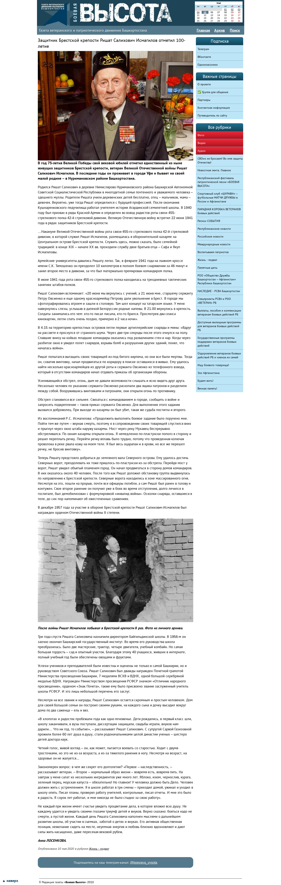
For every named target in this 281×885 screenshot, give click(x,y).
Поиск (235, 30)
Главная (203, 30)
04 (198, 12)
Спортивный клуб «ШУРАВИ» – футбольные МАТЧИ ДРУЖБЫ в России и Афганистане (218, 197)
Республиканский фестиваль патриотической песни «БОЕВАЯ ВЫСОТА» (218, 181)
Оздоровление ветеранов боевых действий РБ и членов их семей (219, 355)
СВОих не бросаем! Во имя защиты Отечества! (220, 160)
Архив (219, 30)
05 (205, 12)
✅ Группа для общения (213, 92)
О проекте (204, 84)
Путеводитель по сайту (212, 115)
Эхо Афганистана (209, 373)
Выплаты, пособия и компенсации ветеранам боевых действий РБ (219, 312)
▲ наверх (10, 881)
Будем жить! (205, 380)
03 (239, 9)
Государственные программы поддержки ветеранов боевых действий (217, 341)
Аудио (202, 150)
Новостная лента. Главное (214, 170)
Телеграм (203, 49)
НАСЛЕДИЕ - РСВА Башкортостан (219, 291)
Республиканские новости (214, 228)
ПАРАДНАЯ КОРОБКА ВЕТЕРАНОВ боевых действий (219, 211)
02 (232, 9)
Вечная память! (207, 388)
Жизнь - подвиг (99, 848)
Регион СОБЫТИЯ (209, 221)
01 (225, 9)
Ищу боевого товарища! (213, 365)
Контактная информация (214, 107)
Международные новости (214, 244)
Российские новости (210, 236)
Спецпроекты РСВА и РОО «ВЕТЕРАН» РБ (214, 300)
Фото (201, 135)
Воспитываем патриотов (213, 252)
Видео (202, 143)
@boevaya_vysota (143, 862)
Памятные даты (207, 267)
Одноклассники (208, 64)
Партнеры (204, 100)
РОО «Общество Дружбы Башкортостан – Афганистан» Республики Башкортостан (217, 279)
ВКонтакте (204, 56)
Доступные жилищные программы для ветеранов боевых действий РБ (219, 326)
